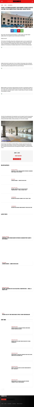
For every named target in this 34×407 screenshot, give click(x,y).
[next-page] (3, 389)
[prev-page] (1, 389)
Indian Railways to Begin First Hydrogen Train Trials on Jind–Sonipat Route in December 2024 (21, 355)
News (5, 5)
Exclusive (13, 179)
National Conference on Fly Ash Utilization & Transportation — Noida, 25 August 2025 (19, 189)
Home (2, 5)
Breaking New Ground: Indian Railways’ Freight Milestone (21, 207)
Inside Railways (18, 155)
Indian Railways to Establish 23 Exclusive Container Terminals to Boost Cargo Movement (20, 381)
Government (10, 5)
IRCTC (3, 313)
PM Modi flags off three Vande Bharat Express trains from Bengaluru (16, 314)
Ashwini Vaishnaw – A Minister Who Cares (18, 180)
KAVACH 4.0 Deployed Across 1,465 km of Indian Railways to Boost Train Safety (21, 368)
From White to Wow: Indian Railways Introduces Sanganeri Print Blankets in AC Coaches (22, 171)
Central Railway (5, 236)
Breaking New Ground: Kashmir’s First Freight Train (20, 198)
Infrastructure (5, 287)
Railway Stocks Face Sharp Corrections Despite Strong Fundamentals (20, 342)
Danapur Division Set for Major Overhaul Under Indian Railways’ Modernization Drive (20, 328)
